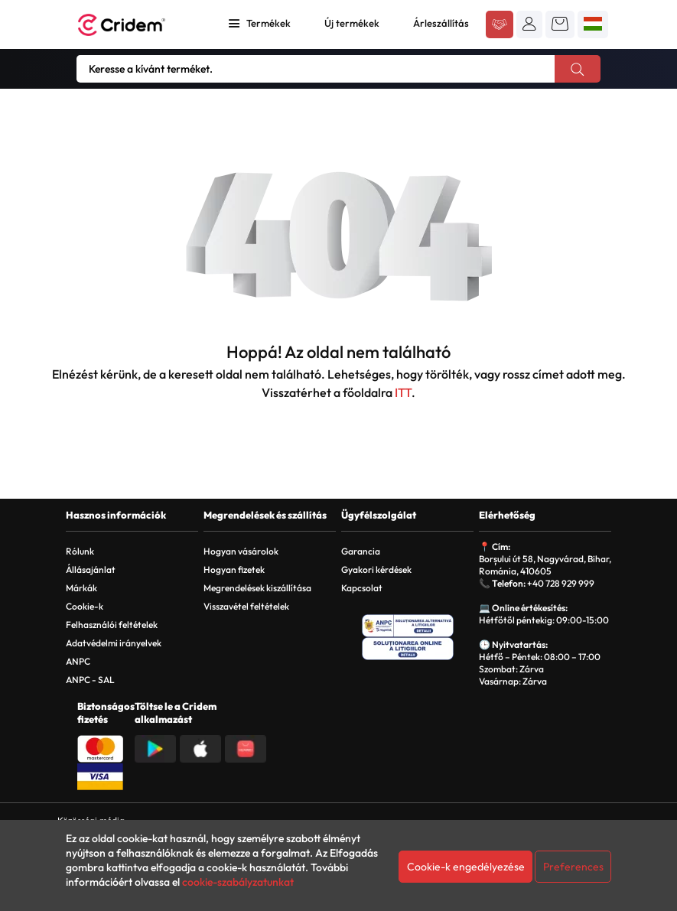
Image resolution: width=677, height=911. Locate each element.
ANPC (78, 661)
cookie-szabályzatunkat (238, 882)
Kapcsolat (361, 588)
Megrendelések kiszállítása (257, 588)
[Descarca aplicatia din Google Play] (155, 747)
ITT (403, 392)
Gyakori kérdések (376, 569)
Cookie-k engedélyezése (466, 867)
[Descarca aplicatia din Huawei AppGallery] (245, 747)
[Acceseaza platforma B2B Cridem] (499, 25)
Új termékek (351, 23)
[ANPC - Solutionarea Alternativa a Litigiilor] (408, 625)
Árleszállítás (441, 23)
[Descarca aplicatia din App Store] (200, 747)
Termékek (268, 23)
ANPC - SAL (90, 679)
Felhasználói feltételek (112, 624)
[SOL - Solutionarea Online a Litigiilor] (408, 648)
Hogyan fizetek (234, 569)
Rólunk (80, 551)
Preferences (573, 867)
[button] (529, 24)
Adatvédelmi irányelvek (113, 643)
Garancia (360, 551)
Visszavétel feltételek (246, 606)
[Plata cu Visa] (100, 774)
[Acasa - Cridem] (138, 25)
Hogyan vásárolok (240, 551)
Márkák (81, 588)
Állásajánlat (91, 569)
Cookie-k (84, 606)
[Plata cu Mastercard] (100, 747)
